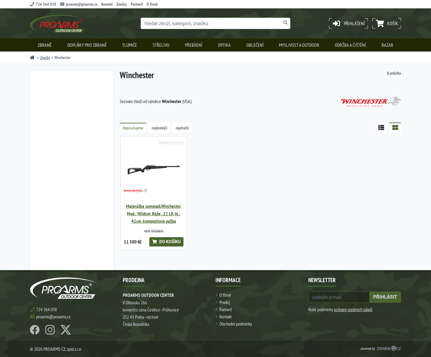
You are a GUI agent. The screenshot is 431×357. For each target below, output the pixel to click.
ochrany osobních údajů (353, 309)
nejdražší (182, 128)
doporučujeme (133, 128)
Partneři (137, 4)
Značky (121, 4)
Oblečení (255, 45)
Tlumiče (129, 45)
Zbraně (45, 45)
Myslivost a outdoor (299, 45)
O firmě (152, 4)
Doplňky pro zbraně (87, 45)
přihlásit (385, 297)
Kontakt (107, 4)
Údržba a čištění (350, 45)
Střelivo (161, 45)
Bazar (387, 45)
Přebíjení (193, 45)
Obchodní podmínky (235, 324)
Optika (224, 45)
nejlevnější (159, 128)
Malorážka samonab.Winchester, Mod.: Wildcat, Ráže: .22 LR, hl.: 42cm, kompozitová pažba (153, 213)
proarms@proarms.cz (78, 4)
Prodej (224, 302)
